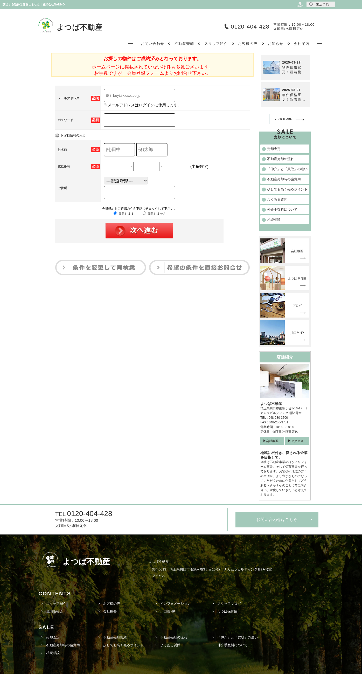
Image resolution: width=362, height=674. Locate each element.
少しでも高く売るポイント (123, 645)
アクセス (297, 441)
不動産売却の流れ (173, 637)
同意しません (154, 214)
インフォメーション (175, 604)
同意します (124, 214)
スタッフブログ (229, 604)
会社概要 (272, 441)
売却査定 (53, 637)
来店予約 (319, 4)
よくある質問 (170, 645)
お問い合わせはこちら (277, 519)
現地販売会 (54, 611)
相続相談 (53, 653)
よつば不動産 (79, 27)
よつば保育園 (227, 611)
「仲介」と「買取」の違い (237, 637)
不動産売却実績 (115, 637)
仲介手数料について (232, 645)
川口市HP (167, 611)
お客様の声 (111, 604)
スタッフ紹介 (56, 604)
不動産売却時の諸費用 (63, 645)
